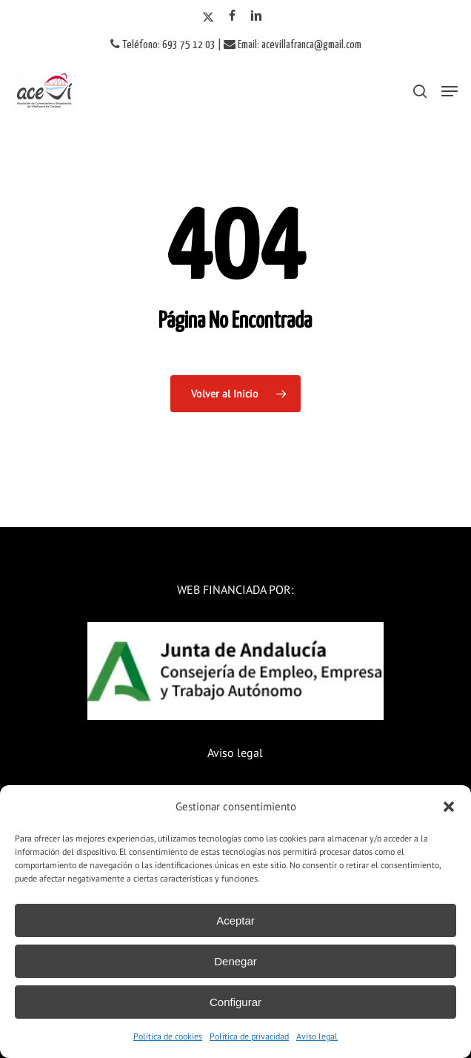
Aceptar (235, 920)
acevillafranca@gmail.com (311, 44)
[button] (448, 806)
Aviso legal (317, 1036)
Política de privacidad (249, 1036)
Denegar (235, 961)
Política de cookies (167, 1036)
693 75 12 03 (189, 44)
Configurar (235, 1002)
